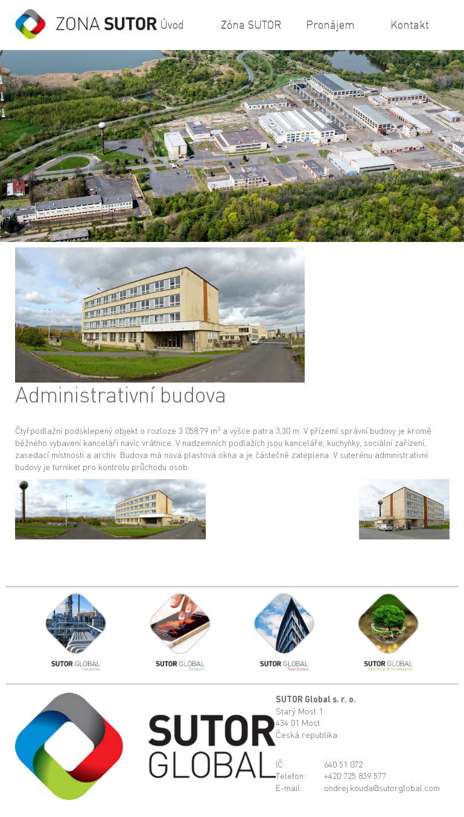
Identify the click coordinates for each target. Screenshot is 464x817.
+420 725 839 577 (355, 776)
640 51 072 (343, 764)
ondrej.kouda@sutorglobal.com (382, 788)
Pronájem (330, 24)
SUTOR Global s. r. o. (316, 699)
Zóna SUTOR (251, 24)
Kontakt (409, 24)
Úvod (172, 24)
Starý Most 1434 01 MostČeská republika (306, 723)
